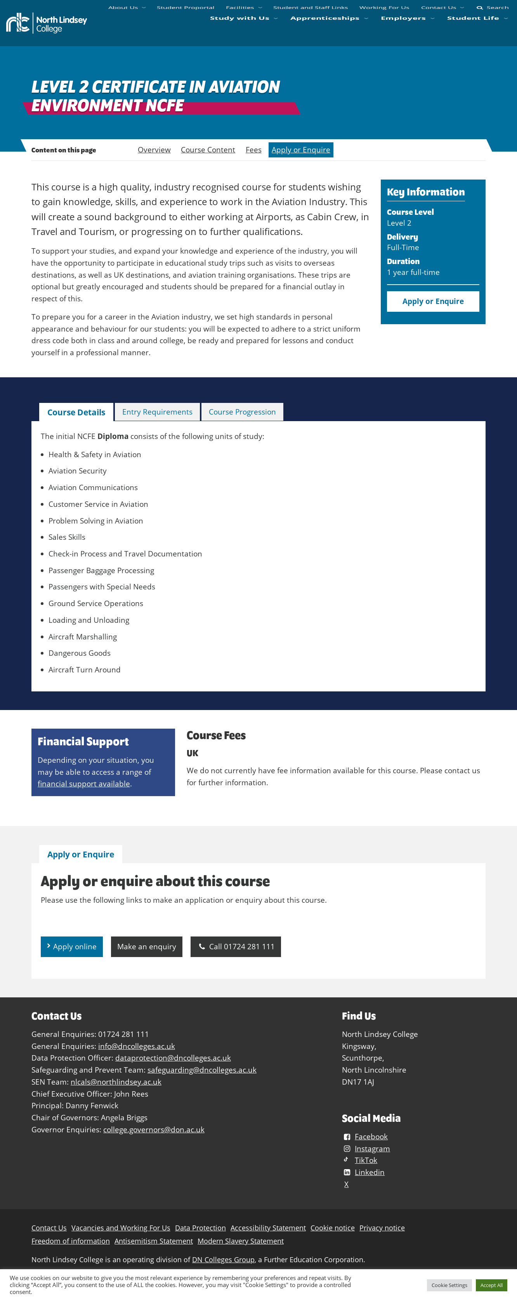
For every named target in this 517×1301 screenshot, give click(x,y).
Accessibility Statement (268, 1227)
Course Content (208, 149)
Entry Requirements (157, 411)
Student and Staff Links (310, 11)
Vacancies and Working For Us (120, 1227)
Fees (254, 149)
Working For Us (384, 11)
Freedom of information (70, 1241)
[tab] (76, 412)
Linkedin (363, 1172)
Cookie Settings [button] (449, 1285)
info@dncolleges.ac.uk (136, 1046)
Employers (403, 32)
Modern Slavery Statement (241, 1241)
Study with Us (239, 32)
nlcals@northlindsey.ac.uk (116, 1082)
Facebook (365, 1136)
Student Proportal (186, 11)
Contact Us (438, 11)
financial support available (84, 783)
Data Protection (200, 1227)
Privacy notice (382, 1227)
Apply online (75, 946)
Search (492, 11)
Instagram (366, 1148)
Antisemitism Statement (154, 1241)
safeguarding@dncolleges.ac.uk (202, 1070)
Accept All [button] (492, 1285)
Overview (154, 149)
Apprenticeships (324, 32)
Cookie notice (333, 1227)
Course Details (76, 412)
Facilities (240, 11)
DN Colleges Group (223, 1259)
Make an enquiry (146, 946)
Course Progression (242, 411)
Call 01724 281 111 (236, 946)
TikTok (359, 1160)
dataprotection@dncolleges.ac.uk (173, 1058)
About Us (123, 11)
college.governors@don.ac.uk (154, 1129)
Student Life (473, 32)
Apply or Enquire (301, 149)
